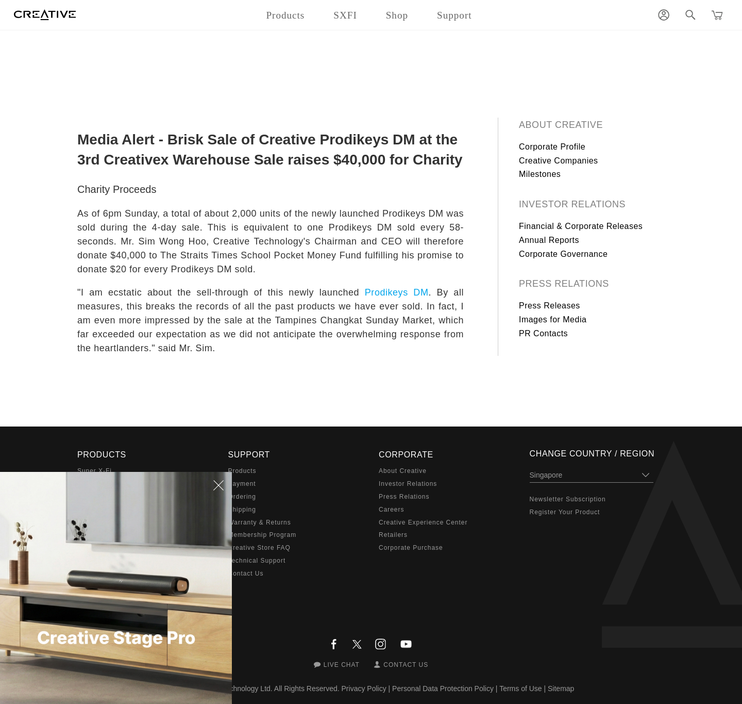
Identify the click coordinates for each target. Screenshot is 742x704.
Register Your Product (565, 512)
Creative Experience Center (423, 522)
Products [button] (285, 15)
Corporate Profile (552, 146)
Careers (391, 509)
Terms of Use (520, 688)
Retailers (393, 534)
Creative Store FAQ (259, 547)
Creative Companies (558, 160)
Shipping (242, 509)
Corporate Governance (563, 254)
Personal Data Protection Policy (443, 688)
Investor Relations (572, 204)
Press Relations (564, 284)
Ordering (242, 496)
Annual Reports (549, 240)
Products (242, 470)
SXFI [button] (345, 15)
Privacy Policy (364, 688)
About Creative (561, 125)
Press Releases (549, 305)
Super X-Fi (94, 470)
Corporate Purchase (411, 547)
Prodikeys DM (397, 292)
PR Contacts (543, 333)
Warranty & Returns (259, 522)
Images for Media (552, 319)
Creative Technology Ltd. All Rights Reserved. (266, 688)
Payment (242, 483)
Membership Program (262, 534)
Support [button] (454, 15)
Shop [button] (397, 15)
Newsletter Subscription (568, 499)
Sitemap (561, 688)
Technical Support (257, 560)
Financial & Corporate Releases (581, 226)
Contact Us (246, 573)
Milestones (540, 174)
